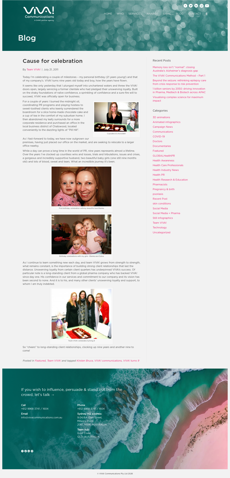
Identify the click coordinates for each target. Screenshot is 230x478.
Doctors (157, 141)
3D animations (161, 117)
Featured (40, 360)
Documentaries (162, 146)
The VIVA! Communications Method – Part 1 (179, 75)
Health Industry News (166, 170)
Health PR (159, 174)
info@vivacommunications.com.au (41, 417)
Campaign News (163, 126)
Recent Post (160, 198)
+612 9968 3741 (30, 408)
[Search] (205, 13)
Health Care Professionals (168, 165)
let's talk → (45, 395)
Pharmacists (160, 184)
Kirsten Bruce (85, 360)
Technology (160, 227)
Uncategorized (161, 232)
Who (120, 13)
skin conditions (162, 203)
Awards (152, 13)
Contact (194, 13)
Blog (179, 13)
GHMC (167, 13)
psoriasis (158, 194)
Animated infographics (166, 122)
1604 (45, 408)
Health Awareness (163, 160)
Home (108, 13)
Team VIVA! (54, 360)
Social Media (160, 208)
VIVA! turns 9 (131, 360)
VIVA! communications (108, 360)
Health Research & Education (170, 179)
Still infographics (163, 218)
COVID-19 (159, 136)
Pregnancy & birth (164, 189)
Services (135, 13)
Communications (163, 131)
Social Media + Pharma (166, 213)
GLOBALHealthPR (164, 155)
